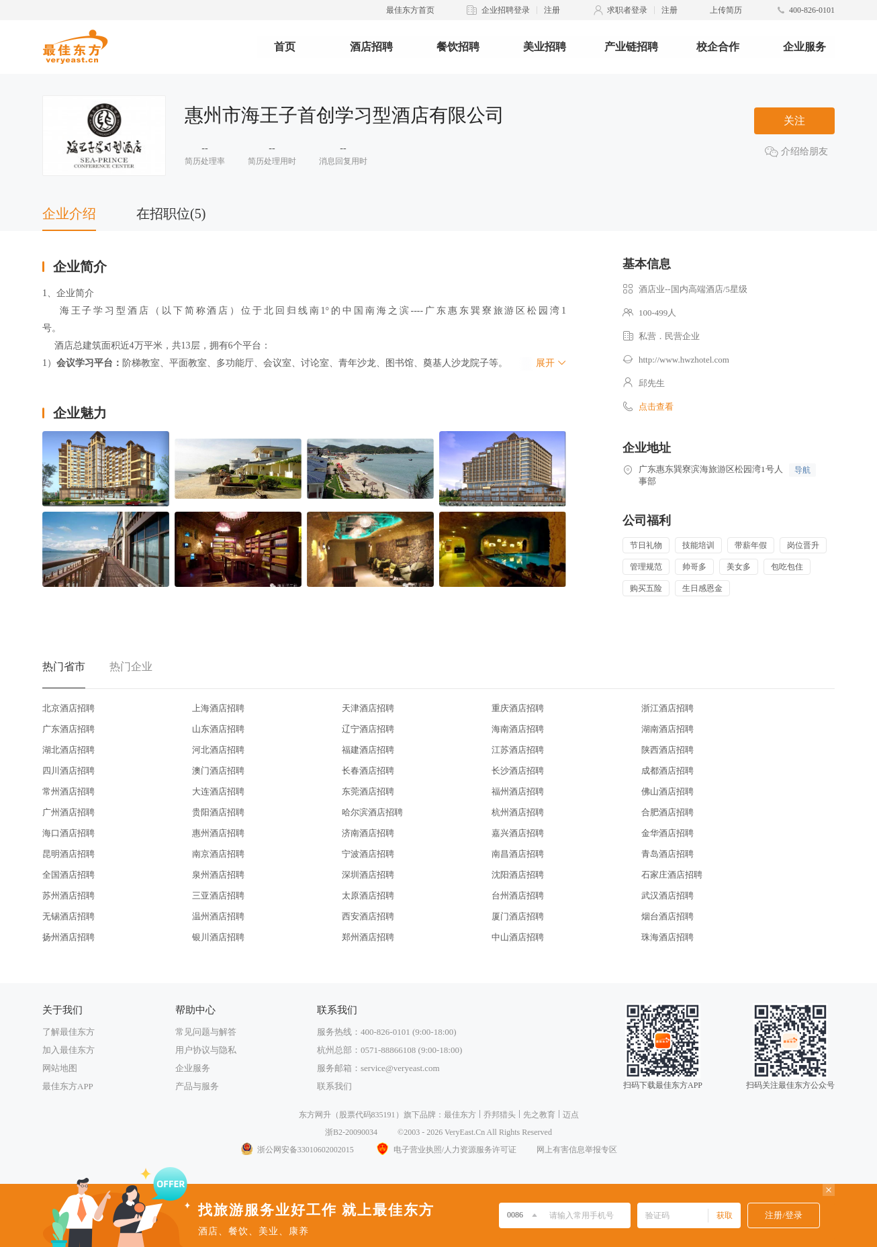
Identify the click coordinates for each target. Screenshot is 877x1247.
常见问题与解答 (205, 1032)
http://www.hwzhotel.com (684, 360)
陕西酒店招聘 (667, 750)
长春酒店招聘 (368, 771)
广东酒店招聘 (68, 729)
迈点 (571, 1114)
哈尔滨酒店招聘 (372, 812)
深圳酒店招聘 (368, 875)
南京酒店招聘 (218, 854)
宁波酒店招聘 (368, 854)
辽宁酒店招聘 (368, 729)
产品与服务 (197, 1086)
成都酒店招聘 (667, 771)
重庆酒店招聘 (518, 708)
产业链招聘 (631, 46)
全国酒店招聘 (68, 875)
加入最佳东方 (68, 1050)
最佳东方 (460, 1114)
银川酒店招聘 (218, 937)
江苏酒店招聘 (518, 750)
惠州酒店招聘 (218, 833)
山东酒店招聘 (218, 729)
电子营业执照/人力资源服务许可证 (445, 1149)
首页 (284, 46)
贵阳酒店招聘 (218, 812)
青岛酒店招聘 (667, 854)
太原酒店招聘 (368, 895)
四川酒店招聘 (68, 771)
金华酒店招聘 (667, 833)
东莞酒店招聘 (368, 791)
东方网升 (315, 1114)
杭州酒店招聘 (518, 812)
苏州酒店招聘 (68, 895)
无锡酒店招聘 (68, 916)
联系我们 (334, 1086)
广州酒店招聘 (68, 812)
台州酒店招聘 (518, 895)
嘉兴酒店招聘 (518, 833)
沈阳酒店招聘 (518, 875)
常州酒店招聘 (68, 791)
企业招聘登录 (505, 10)
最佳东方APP (67, 1086)
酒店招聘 (371, 46)
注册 (552, 10)
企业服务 (804, 46)
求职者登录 (627, 10)
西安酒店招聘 (368, 916)
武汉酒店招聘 (667, 895)
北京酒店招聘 (68, 708)
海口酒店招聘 (68, 833)
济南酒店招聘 (368, 833)
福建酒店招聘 (368, 750)
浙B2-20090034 (351, 1132)
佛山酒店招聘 (667, 791)
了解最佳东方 (68, 1032)
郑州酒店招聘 (368, 937)
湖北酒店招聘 (68, 750)
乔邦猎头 (499, 1114)
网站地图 (59, 1068)
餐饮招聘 (457, 46)
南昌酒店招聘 (518, 854)
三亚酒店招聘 (218, 895)
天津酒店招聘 (368, 708)
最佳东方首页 (410, 10)
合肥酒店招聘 (667, 812)
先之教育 (539, 1114)
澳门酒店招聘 (218, 771)
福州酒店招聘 (518, 791)
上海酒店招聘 (218, 708)
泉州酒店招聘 (218, 875)
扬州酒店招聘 (68, 937)
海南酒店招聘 (518, 729)
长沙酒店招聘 (518, 771)
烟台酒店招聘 (667, 916)
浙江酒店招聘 (667, 708)
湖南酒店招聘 (667, 729)
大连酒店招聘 (218, 791)
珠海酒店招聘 (667, 937)
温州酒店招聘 (218, 916)
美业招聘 (544, 46)
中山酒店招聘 (518, 937)
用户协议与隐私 (205, 1050)
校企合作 (717, 46)
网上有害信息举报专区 (577, 1149)
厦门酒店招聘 (518, 916)
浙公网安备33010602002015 (297, 1149)
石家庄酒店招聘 (671, 875)
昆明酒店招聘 (68, 854)
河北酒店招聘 (218, 750)
